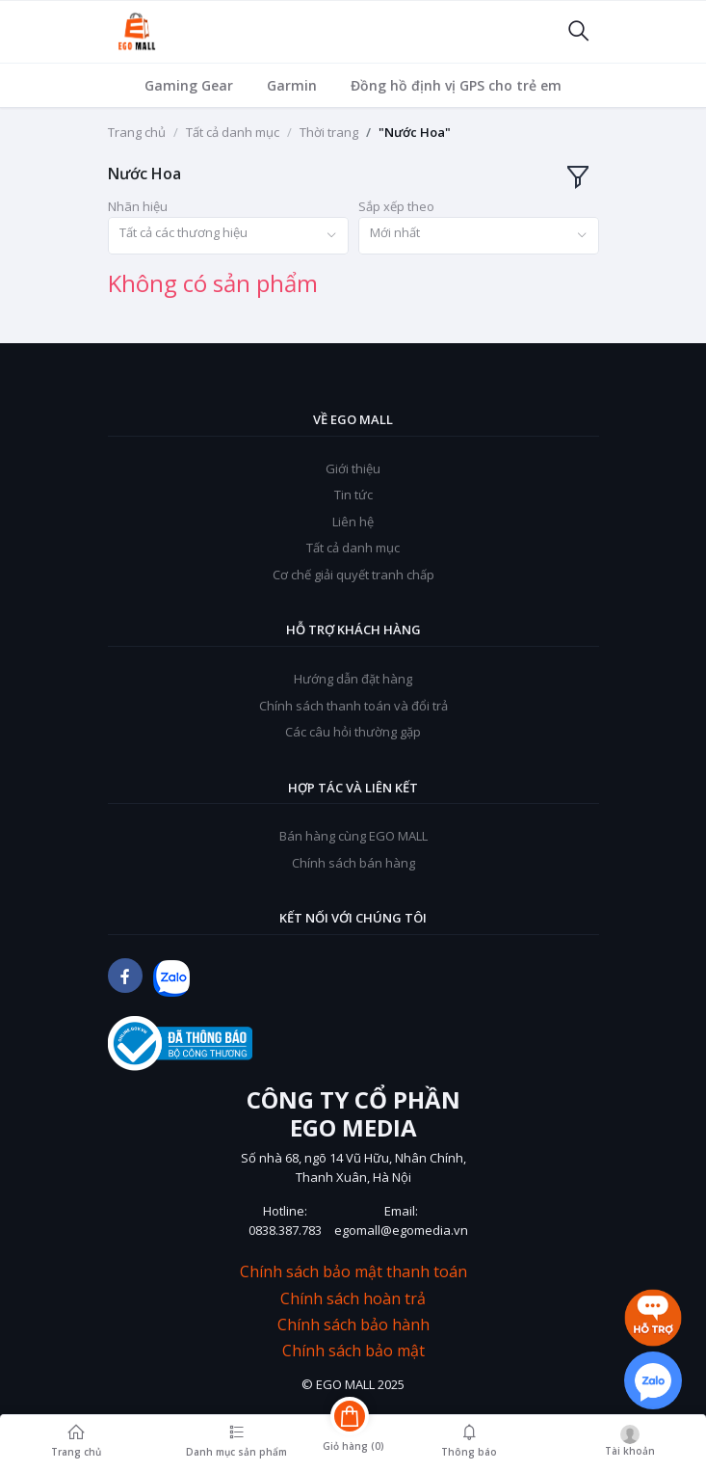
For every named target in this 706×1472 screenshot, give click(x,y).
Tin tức (353, 494)
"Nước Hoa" (415, 132)
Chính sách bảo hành (353, 1325)
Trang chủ (137, 132)
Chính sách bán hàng (353, 862)
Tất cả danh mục (232, 132)
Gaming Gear (188, 85)
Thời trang (329, 132)
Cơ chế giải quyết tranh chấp (353, 574)
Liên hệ (353, 521)
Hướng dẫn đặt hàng (353, 678)
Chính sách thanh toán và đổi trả (353, 705)
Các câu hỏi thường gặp (353, 731)
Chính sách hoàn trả (353, 1299)
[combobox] (228, 235)
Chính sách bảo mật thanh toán (353, 1272)
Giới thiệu (353, 468)
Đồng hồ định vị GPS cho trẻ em (456, 85)
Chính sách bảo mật (353, 1351)
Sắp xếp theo (396, 206)
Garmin (292, 85)
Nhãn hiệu (138, 206)
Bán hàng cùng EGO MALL (353, 835)
